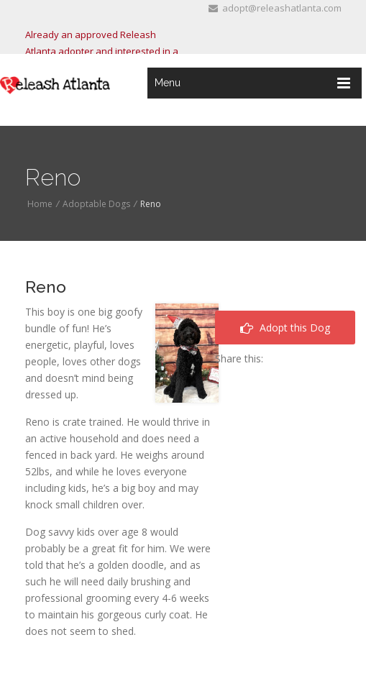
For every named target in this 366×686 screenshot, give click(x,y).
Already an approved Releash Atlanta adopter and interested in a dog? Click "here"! (101, 51)
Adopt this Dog (285, 327)
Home (39, 204)
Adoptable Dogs (96, 204)
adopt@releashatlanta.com (275, 7)
